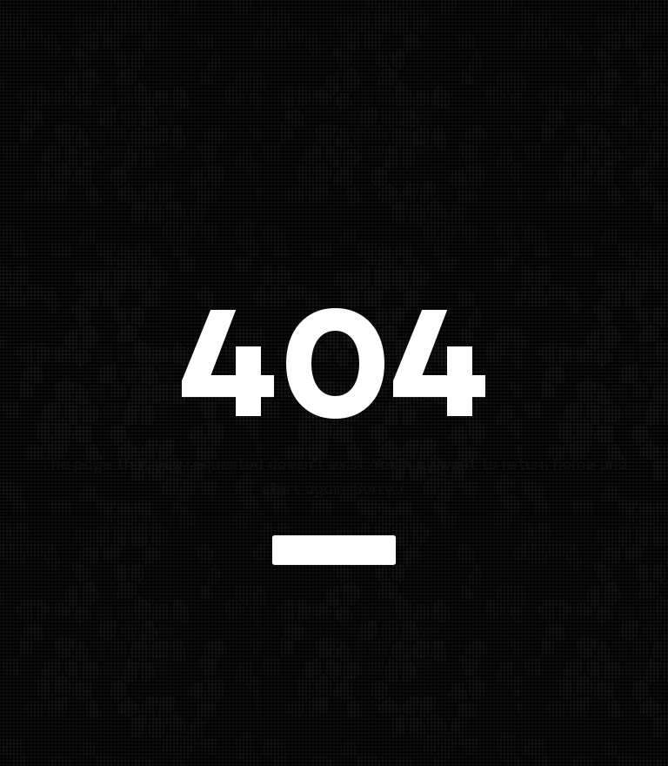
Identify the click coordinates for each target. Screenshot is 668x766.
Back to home (334, 549)
